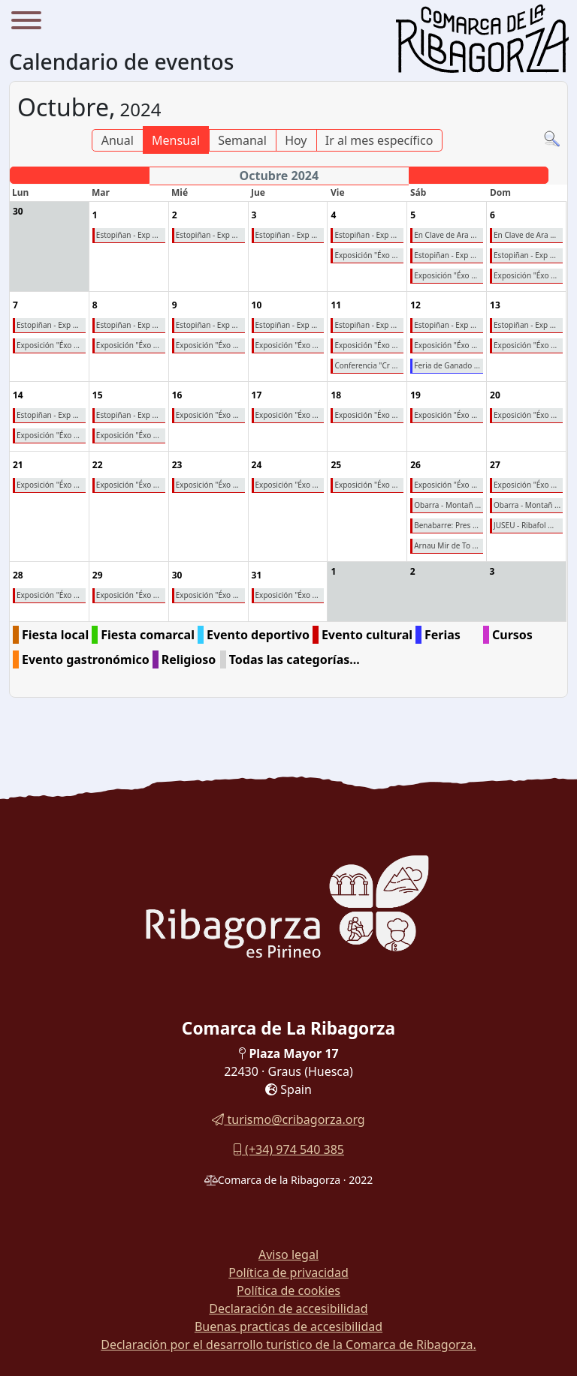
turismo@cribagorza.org (288, 1119)
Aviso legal (288, 1254)
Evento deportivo (258, 634)
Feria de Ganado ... (447, 365)
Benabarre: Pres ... (446, 525)
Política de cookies (288, 1290)
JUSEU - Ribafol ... (524, 525)
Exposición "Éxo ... (48, 345)
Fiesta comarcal (148, 634)
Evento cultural (367, 634)
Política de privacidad (288, 1272)
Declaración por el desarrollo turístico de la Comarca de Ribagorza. (288, 1344)
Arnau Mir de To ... (446, 545)
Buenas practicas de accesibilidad (288, 1326)
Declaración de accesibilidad (288, 1308)
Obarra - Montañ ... (447, 505)
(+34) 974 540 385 (288, 1149)
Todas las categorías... (294, 659)
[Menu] (26, 22)
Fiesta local (55, 634)
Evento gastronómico (86, 659)
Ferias (442, 634)
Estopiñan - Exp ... (48, 325)
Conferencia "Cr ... (365, 365)
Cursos (512, 634)
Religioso (189, 659)
